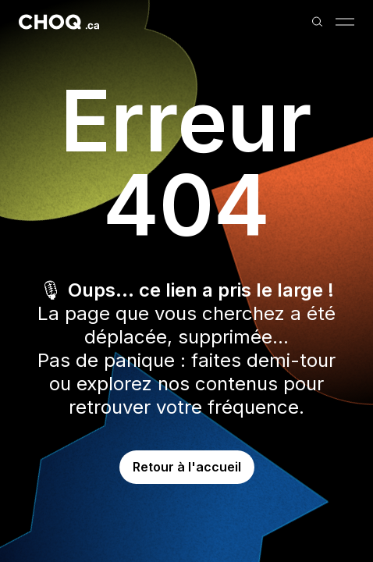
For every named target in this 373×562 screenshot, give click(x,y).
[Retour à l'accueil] (59, 22)
